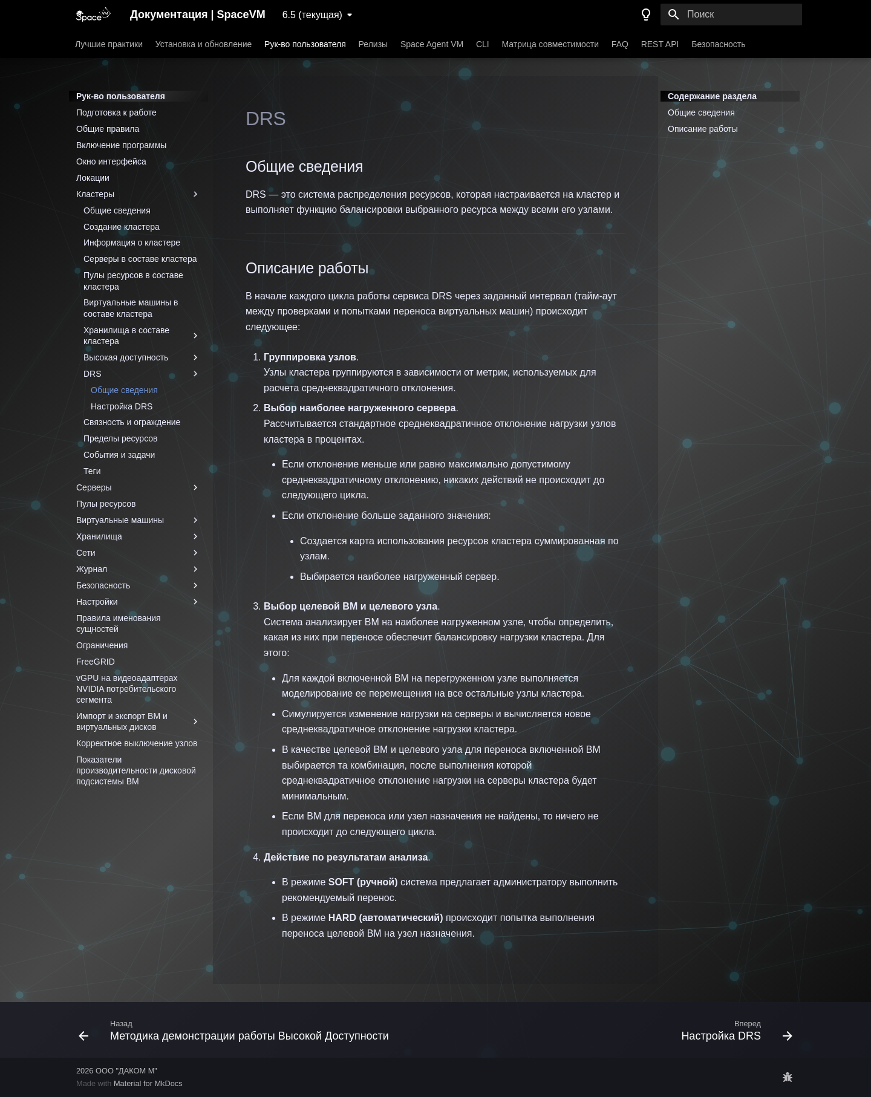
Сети (138, 552)
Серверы (138, 487)
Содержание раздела (712, 96)
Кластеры (138, 194)
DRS (142, 373)
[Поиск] (731, 14)
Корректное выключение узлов (136, 743)
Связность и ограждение (131, 422)
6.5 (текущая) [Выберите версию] (312, 15)
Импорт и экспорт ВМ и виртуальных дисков (138, 721)
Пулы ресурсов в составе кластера (133, 280)
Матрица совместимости (550, 44)
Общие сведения (117, 210)
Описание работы (703, 129)
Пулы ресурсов (105, 504)
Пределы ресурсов (120, 438)
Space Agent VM (431, 44)
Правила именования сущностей (118, 623)
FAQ (620, 44)
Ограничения (102, 645)
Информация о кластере (131, 242)
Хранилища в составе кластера (142, 335)
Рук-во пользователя (305, 44)
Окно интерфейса (111, 161)
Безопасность (718, 44)
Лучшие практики (109, 44)
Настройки (138, 601)
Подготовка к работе (116, 112)
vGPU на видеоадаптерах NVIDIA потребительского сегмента (127, 689)
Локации (92, 178)
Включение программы (121, 145)
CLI (482, 44)
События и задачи (119, 455)
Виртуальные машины (138, 520)
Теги (91, 471)
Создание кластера (121, 227)
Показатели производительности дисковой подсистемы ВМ (136, 770)
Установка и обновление (203, 44)
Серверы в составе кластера (140, 259)
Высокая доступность (142, 357)
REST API (660, 44)
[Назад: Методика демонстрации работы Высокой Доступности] (236, 1029)
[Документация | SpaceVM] (93, 14)
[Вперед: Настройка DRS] (734, 1029)
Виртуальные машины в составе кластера (130, 308)
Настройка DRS (121, 406)
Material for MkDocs (148, 1083)
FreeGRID (95, 661)
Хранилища (138, 536)
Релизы (373, 44)
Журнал (138, 569)
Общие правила (107, 129)
